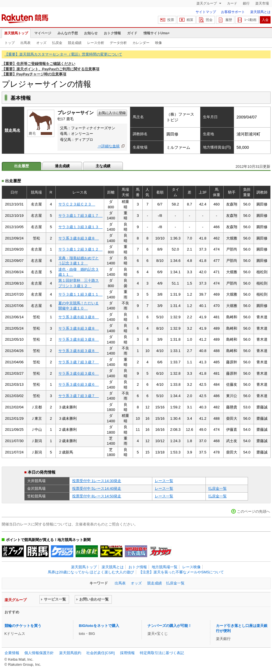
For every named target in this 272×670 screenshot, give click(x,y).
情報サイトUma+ (157, 33)
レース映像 (191, 567)
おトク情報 (112, 33)
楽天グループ (207, 3)
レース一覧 (164, 481)
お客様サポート (233, 12)
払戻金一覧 (217, 488)
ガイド (132, 33)
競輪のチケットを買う (23, 626)
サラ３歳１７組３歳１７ (80, 215)
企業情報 (12, 653)
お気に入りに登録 (112, 113)
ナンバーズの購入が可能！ (169, 626)
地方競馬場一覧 (164, 567)
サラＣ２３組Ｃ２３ (76, 204)
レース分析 (95, 43)
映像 (158, 43)
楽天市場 (262, 3)
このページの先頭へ (253, 511)
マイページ (42, 33)
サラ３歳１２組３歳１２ (80, 249)
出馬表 (25, 43)
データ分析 (118, 43)
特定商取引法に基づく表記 (162, 653)
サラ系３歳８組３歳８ (78, 238)
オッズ (41, 43)
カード (232, 3)
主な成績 (103, 166)
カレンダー (140, 43)
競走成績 (75, 43)
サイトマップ (206, 12)
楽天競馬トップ (16, 33)
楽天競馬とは (260, 12)
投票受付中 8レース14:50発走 (96, 496)
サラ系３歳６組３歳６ (78, 373)
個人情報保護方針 (39, 653)
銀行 (246, 3)
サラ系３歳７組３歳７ (78, 362)
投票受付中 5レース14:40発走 (96, 488)
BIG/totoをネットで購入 (99, 626)
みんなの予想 (67, 33)
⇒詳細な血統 (109, 146)
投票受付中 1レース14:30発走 (96, 481)
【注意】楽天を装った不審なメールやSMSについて (181, 572)
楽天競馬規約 (70, 653)
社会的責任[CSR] (100, 653)
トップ (10, 43)
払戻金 (57, 43)
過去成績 (62, 166)
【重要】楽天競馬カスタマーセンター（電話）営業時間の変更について (63, 54)
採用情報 (127, 653)
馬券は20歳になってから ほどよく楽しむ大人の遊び (91, 572)
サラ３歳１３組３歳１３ (80, 227)
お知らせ (91, 33)
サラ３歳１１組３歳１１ (80, 294)
